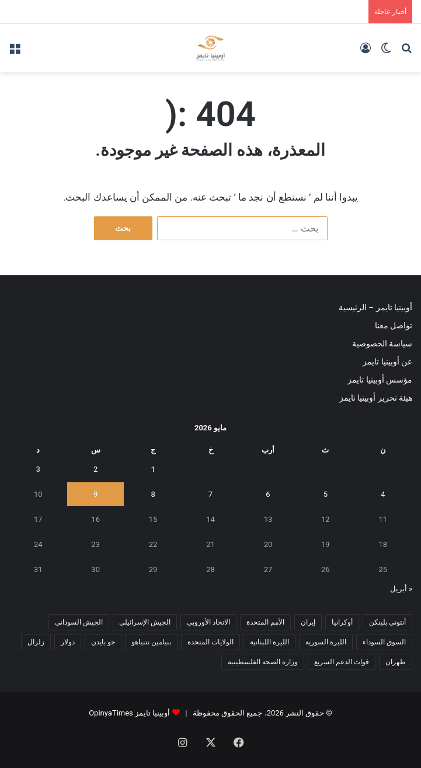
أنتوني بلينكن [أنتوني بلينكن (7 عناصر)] (387, 622)
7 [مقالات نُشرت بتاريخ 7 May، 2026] (210, 494)
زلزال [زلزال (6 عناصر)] (35, 642)
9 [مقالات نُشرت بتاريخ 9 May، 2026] (95, 494)
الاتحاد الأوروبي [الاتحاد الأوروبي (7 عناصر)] (208, 622)
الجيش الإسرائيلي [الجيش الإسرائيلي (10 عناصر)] (145, 622)
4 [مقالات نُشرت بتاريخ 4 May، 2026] (383, 494)
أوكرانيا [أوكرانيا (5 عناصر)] (342, 622)
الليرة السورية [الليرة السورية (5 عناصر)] (325, 642)
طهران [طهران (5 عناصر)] (395, 662)
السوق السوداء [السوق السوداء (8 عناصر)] (384, 642)
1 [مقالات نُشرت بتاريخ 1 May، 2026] (153, 469)
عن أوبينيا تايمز (387, 361)
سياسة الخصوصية (382, 343)
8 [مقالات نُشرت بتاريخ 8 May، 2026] (153, 494)
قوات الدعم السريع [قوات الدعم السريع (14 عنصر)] (341, 662)
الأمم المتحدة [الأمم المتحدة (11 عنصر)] (265, 622)
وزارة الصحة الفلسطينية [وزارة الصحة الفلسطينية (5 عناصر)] (263, 662)
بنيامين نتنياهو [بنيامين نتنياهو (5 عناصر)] (151, 642)
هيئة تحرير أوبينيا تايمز (375, 397)
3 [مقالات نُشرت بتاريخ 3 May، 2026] (38, 469)
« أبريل (401, 588)
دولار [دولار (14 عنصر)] (68, 642)
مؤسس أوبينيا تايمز (379, 379)
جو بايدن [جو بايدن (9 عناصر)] (103, 642)
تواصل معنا (393, 325)
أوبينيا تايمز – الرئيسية (375, 307)
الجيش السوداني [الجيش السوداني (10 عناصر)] (79, 622)
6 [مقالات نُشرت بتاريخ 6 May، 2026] (268, 494)
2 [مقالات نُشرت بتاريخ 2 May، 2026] (95, 469)
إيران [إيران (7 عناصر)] (308, 622)
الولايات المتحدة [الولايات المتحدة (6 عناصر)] (210, 642)
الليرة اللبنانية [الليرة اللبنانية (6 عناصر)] (269, 642)
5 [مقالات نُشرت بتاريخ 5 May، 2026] (325, 494)
